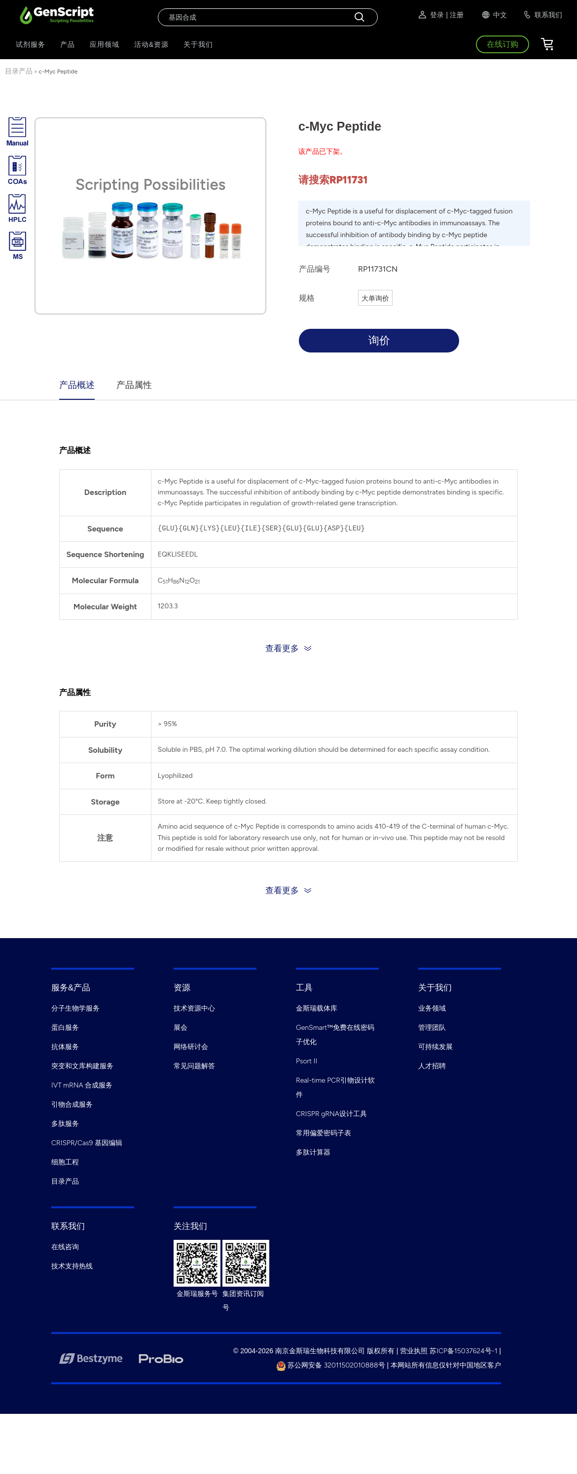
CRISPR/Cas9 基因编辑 (86, 1143)
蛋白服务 (65, 1027)
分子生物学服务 (75, 1008)
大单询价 (375, 298)
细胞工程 (65, 1162)
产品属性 (134, 385)
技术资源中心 (194, 1008)
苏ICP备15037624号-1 (463, 1351)
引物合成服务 (72, 1104)
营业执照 (414, 1351)
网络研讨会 (191, 1047)
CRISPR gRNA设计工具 (331, 1114)
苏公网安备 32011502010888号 (330, 1365)
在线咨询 (65, 1247)
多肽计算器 (313, 1152)
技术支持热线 (72, 1266)
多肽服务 (65, 1124)
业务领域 (432, 1008)
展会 (180, 1027)
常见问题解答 (194, 1066)
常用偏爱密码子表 (323, 1133)
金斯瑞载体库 (316, 1008)
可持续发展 (435, 1047)
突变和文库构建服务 (82, 1066)
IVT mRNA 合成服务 (81, 1085)
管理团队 (432, 1027)
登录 (430, 15)
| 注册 (455, 15)
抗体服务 (65, 1047)
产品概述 (77, 385)
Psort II (306, 1061)
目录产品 (19, 71)
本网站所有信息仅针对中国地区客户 (446, 1365)
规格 (307, 298)
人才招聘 (432, 1066)
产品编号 (314, 269)
